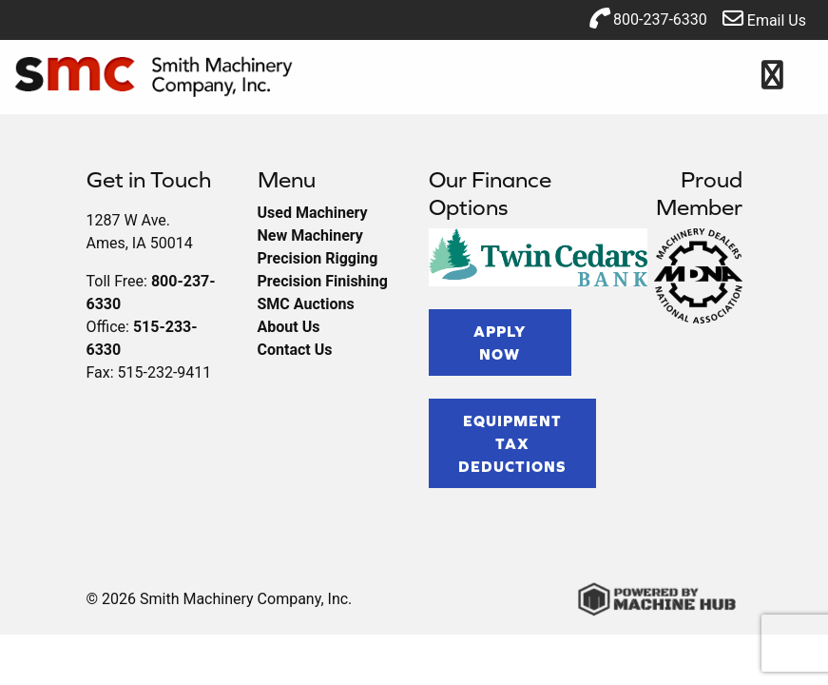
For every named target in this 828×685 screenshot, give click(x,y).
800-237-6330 (647, 18)
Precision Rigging (318, 258)
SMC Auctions (306, 304)
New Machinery (310, 235)
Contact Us (295, 350)
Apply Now (499, 342)
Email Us (764, 18)
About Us (289, 327)
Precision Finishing (323, 281)
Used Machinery (313, 213)
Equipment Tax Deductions (512, 443)
